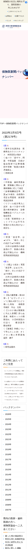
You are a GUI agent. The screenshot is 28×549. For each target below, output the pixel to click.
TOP (2, 123)
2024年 (8, 424)
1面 (5, 146)
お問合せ (9, 16)
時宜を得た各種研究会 (15, 539)
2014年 (8, 474)
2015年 (8, 470)
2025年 (8, 419)
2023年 (8, 429)
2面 (5, 179)
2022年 (8, 434)
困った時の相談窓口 (14, 536)
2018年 (8, 454)
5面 (5, 292)
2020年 (8, 444)
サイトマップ (18, 20)
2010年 (8, 495)
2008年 (8, 505)
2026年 (8, 414)
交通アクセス (19, 16)
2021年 (8, 439)
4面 (5, 261)
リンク (8, 20)
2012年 (8, 485)
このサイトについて (15, 11)
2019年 (8, 449)
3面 (5, 234)
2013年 (8, 480)
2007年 (8, 510)
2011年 (8, 490)
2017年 (8, 459)
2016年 (8, 464)
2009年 (8, 500)
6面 (5, 344)
